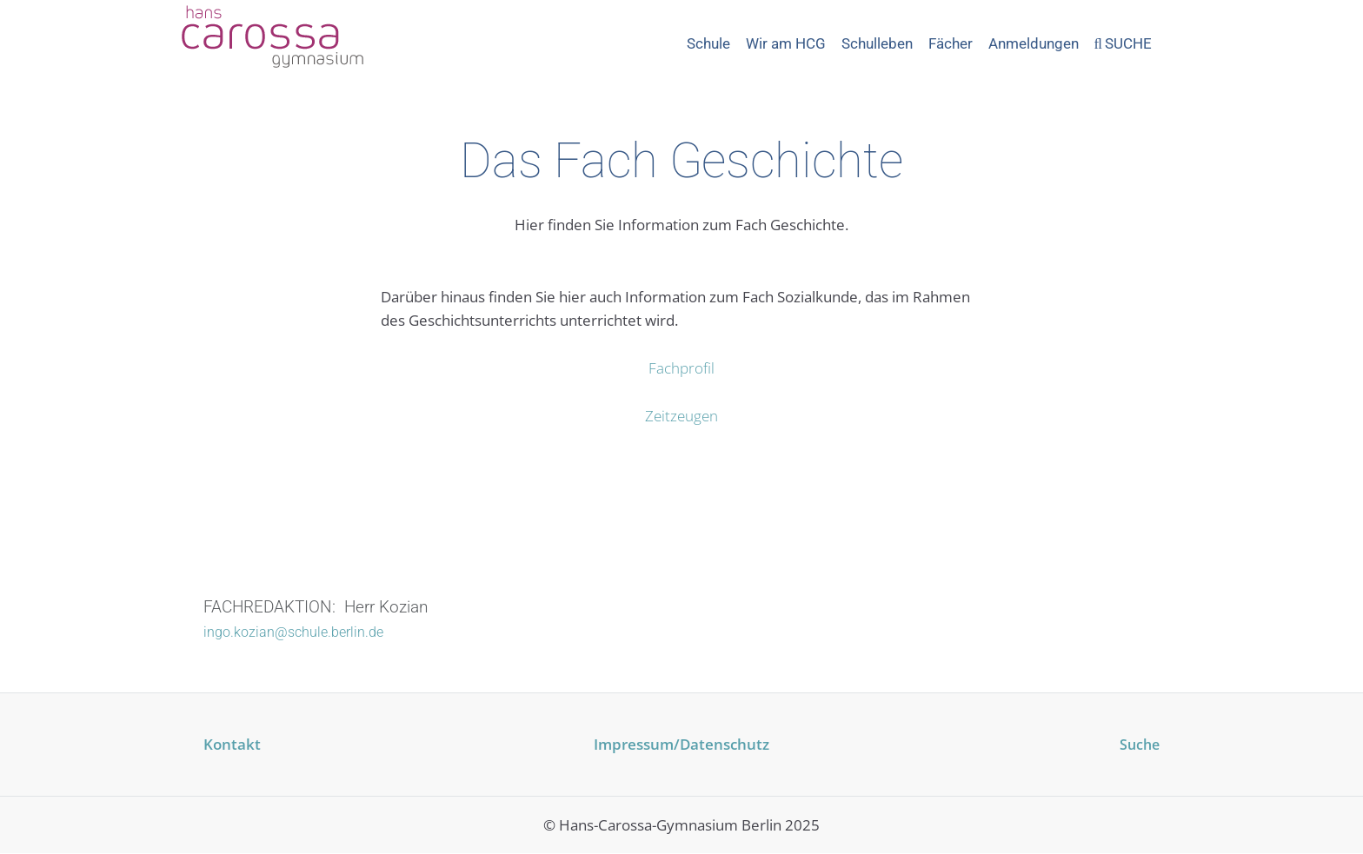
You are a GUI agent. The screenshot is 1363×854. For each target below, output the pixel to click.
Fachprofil (681, 368)
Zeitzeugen (681, 416)
